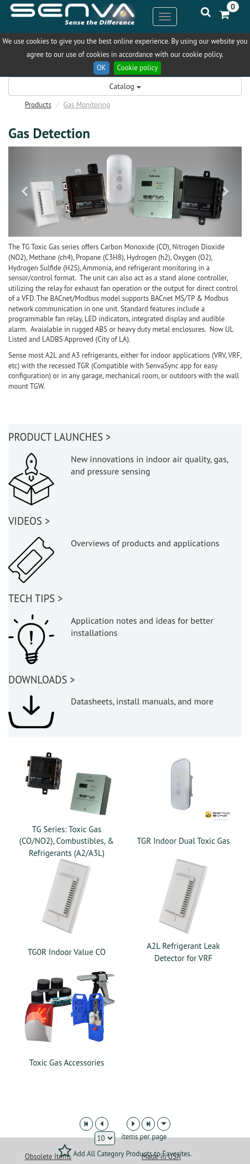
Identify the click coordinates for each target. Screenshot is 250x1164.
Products (38, 104)
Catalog (124, 86)
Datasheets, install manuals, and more (142, 701)
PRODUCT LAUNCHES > (59, 436)
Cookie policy (137, 67)
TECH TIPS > (35, 598)
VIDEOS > (29, 521)
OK (101, 67)
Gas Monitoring (87, 104)
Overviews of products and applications (145, 543)
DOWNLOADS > (41, 679)
